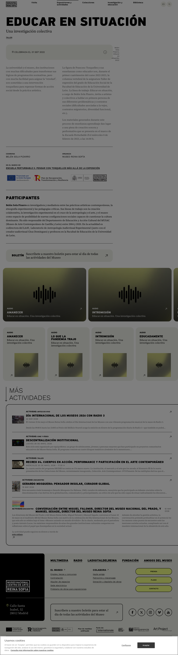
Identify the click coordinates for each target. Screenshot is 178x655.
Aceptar (146, 647)
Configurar (126, 647)
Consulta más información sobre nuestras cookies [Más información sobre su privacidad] (32, 653)
